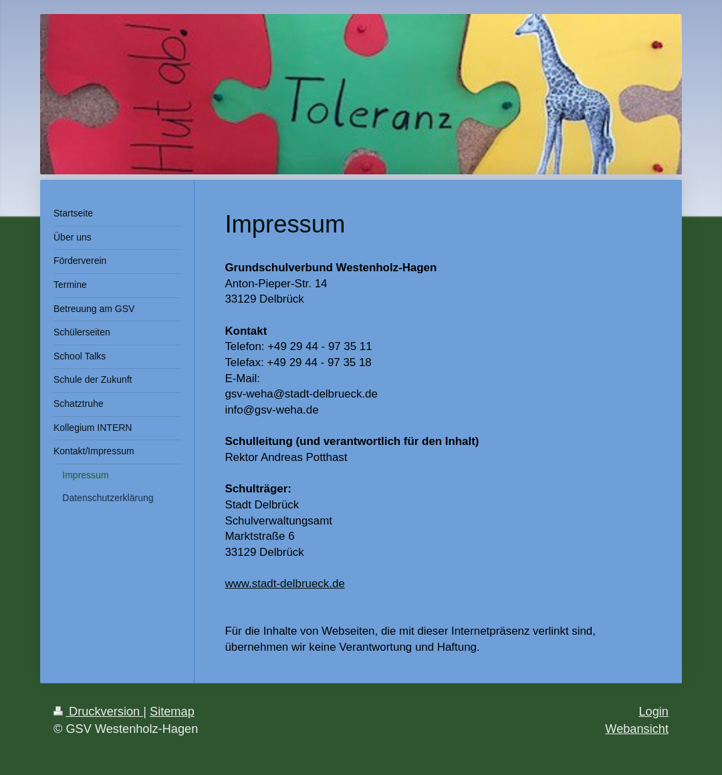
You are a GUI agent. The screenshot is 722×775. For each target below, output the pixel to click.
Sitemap (172, 711)
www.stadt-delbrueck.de (284, 583)
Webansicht (637, 729)
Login (653, 711)
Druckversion (98, 711)
